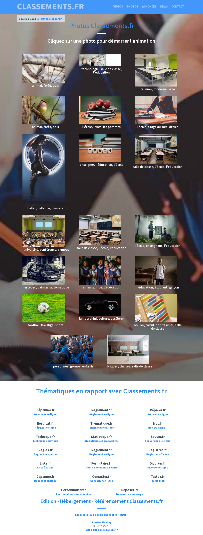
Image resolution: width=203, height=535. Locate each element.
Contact (178, 6)
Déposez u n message (129, 494)
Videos (118, 6)
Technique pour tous (45, 441)
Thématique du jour (102, 427)
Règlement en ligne (101, 414)
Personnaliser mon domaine (73, 494)
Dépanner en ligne (45, 414)
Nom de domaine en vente (101, 467)
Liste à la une (45, 467)
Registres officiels (157, 454)
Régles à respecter (45, 454)
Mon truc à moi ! (157, 427)
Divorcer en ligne (157, 467)
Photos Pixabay (101, 522)
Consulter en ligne (101, 480)
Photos (132, 6)
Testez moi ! (157, 480)
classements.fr (50, 6)
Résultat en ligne (45, 427)
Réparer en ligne (158, 414)
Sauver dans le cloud (157, 441)
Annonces (149, 6)
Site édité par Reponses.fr (101, 529)
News (164, 6)
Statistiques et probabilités (101, 441)
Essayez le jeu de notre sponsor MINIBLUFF (101, 514)
